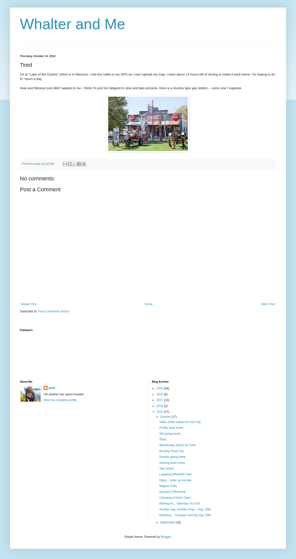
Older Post (268, 304)
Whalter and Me (72, 24)
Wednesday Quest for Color (177, 445)
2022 (160, 394)
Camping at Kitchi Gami (175, 497)
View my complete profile (60, 400)
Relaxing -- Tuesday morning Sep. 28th (185, 515)
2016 (160, 406)
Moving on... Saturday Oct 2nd (179, 503)
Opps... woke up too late (175, 480)
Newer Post (29, 304)
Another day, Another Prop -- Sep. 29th (185, 509)
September (167, 522)
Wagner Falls (168, 486)
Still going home (169, 433)
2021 (160, 400)
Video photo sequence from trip (180, 422)
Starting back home (172, 463)
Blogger (166, 537)
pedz (52, 388)
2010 (160, 412)
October (165, 417)
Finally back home (171, 427)
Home (149, 304)
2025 (160, 388)
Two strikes (166, 468)
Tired (162, 439)
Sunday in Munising (172, 491)
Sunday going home (172, 457)
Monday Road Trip (171, 451)
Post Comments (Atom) (53, 311)
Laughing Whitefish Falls (175, 474)
